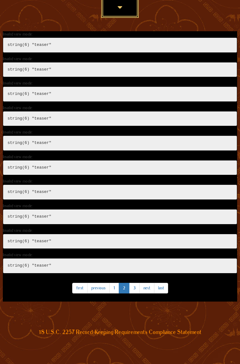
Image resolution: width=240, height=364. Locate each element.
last (161, 288)
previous (98, 288)
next (146, 288)
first (79, 288)
